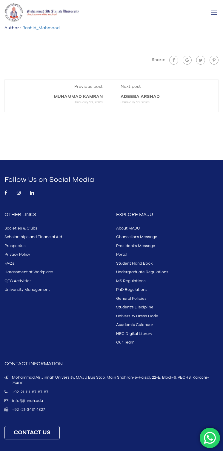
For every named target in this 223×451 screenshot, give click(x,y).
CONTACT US (32, 433)
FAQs (9, 263)
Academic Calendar (134, 324)
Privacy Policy (17, 254)
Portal (121, 254)
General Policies (131, 298)
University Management (27, 289)
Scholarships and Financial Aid (33, 237)
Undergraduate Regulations (142, 272)
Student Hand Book (134, 263)
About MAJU (128, 228)
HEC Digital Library (134, 333)
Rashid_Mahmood (41, 28)
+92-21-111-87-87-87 (30, 392)
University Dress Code (137, 316)
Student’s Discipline (134, 307)
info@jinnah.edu (27, 400)
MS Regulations (131, 281)
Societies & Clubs (20, 228)
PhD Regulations (131, 289)
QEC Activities (18, 281)
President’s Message (135, 246)
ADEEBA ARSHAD (140, 96)
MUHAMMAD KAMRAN (78, 96)
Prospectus (15, 246)
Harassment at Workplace (28, 272)
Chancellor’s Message (136, 237)
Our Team (125, 342)
